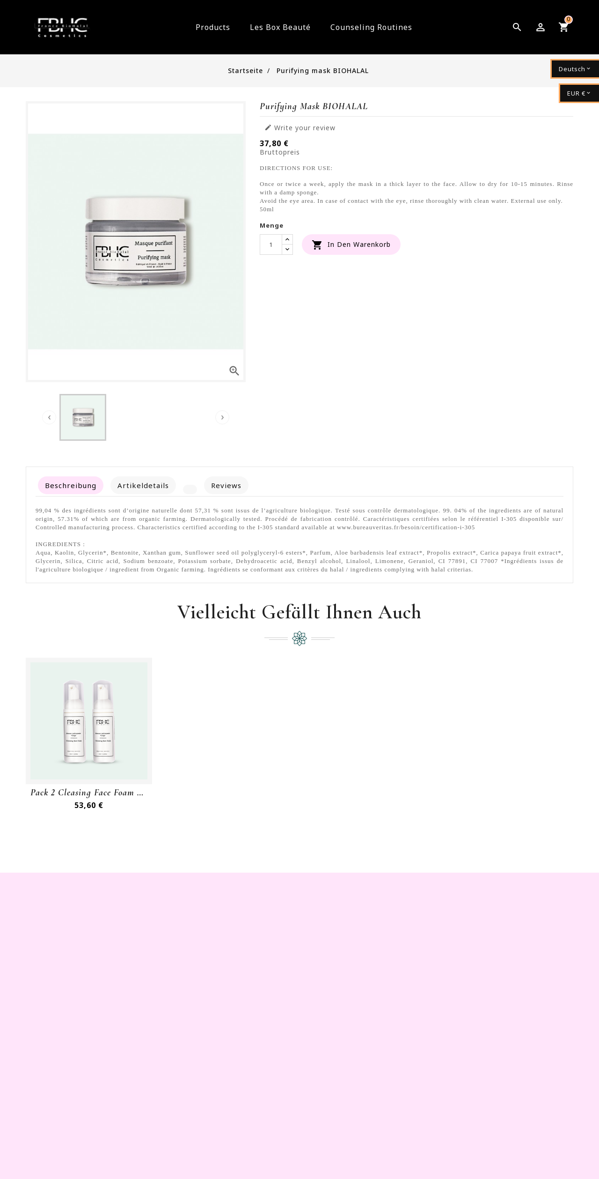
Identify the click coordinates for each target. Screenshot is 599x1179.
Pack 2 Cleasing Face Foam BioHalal (88, 792)
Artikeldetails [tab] (143, 485)
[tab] (190, 489)
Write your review (300, 128)
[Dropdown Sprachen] (574, 69)
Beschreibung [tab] (70, 485)
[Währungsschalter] (579, 93)
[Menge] (271, 244)
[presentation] (49, 417)
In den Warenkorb (351, 245)
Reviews (226, 485)
